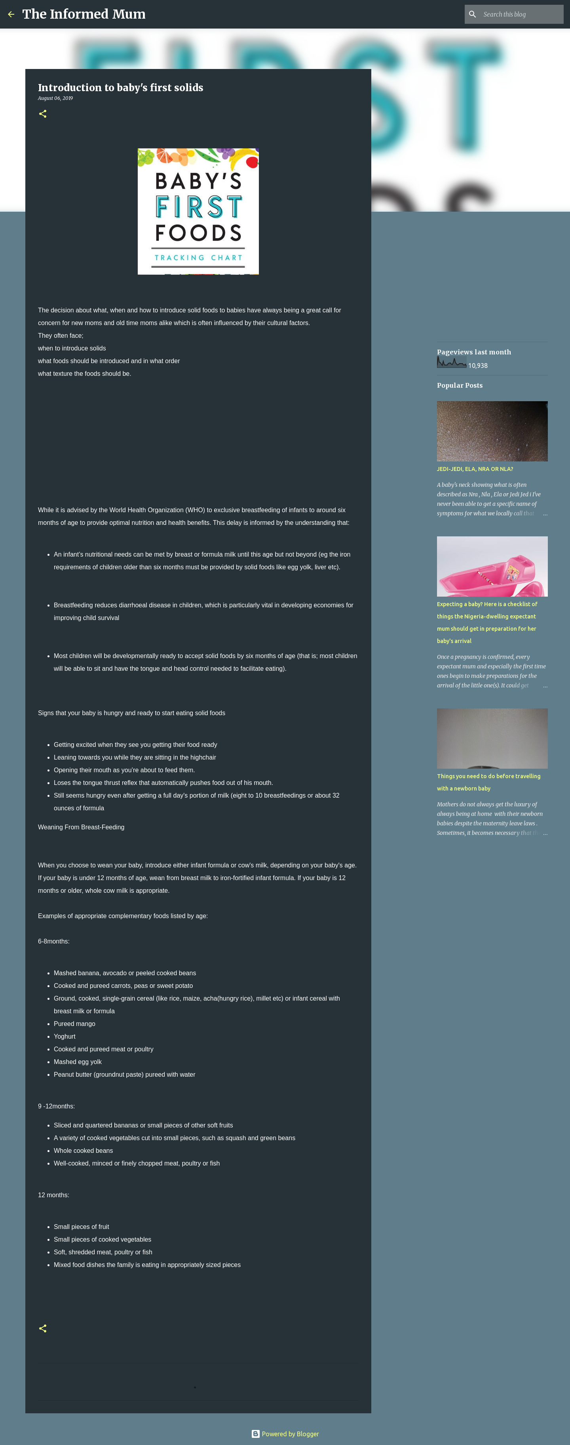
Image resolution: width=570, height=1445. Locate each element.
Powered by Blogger (285, 1433)
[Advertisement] (198, 448)
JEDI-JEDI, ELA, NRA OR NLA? (475, 469)
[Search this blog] (522, 14)
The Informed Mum (84, 14)
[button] (43, 114)
